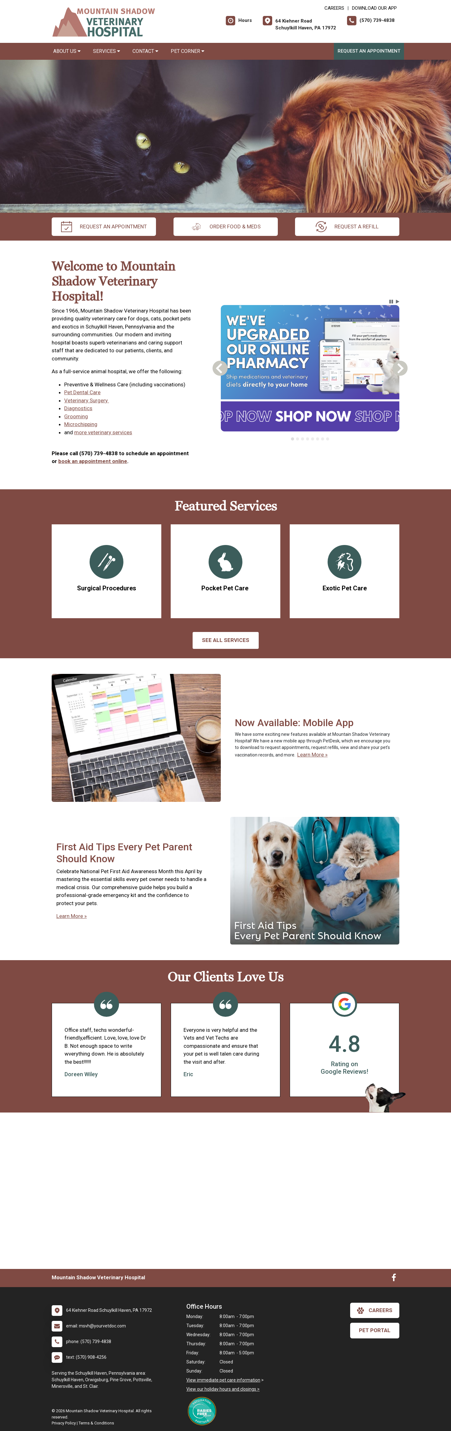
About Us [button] (66, 51)
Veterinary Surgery (86, 400)
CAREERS (334, 8)
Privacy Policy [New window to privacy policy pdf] (64, 1423)
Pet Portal (375, 1330)
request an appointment (104, 226)
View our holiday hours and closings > (223, 1389)
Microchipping (80, 424)
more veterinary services (103, 432)
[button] (391, 301)
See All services (225, 640)
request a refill (347, 226)
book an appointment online (92, 461)
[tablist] (310, 439)
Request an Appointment (369, 51)
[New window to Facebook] (393, 1278)
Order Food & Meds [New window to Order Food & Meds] (226, 226)
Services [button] (106, 51)
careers (374, 1310)
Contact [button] (145, 51)
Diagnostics (78, 408)
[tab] (292, 439)
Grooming (76, 416)
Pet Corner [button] (187, 51)
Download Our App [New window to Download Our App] (374, 8)
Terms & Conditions (96, 1423)
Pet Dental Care (82, 392)
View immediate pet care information (223, 1380)
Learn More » (312, 754)
